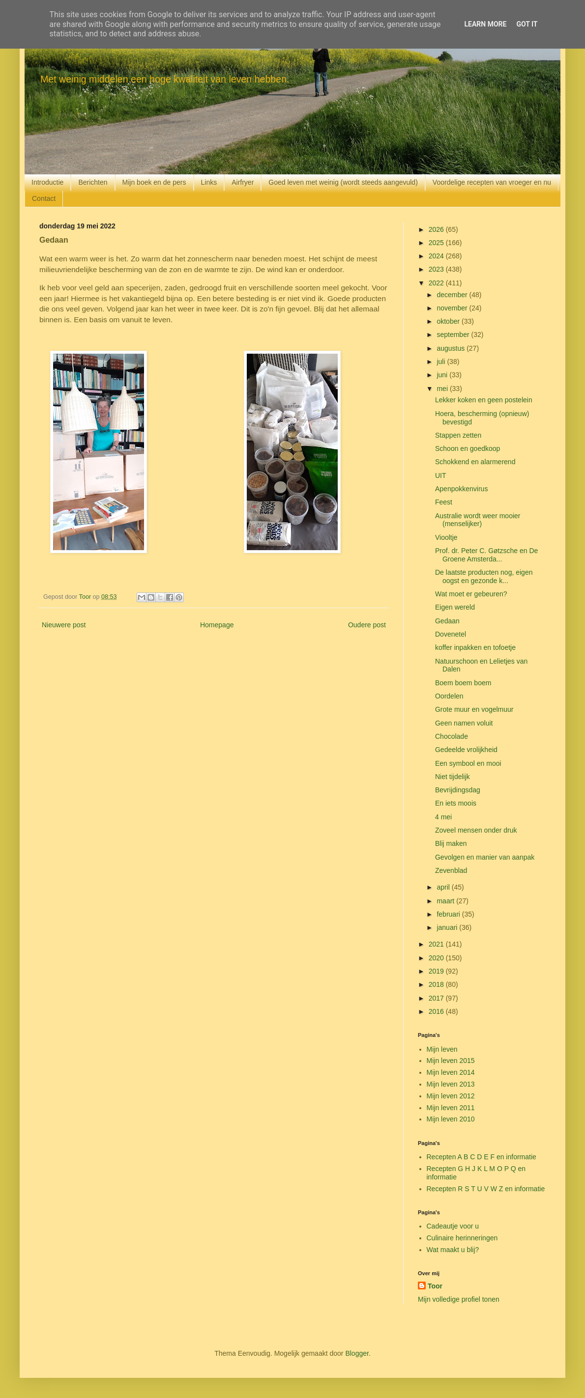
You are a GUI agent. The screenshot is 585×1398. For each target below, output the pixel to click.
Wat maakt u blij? (453, 1250)
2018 (437, 984)
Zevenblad (451, 870)
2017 (437, 998)
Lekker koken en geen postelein (483, 400)
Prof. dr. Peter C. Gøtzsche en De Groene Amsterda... (486, 555)
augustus (452, 348)
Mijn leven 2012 (451, 1096)
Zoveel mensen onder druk (476, 830)
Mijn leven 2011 (451, 1108)
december (453, 295)
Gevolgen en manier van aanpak (484, 857)
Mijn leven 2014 (451, 1072)
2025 (437, 243)
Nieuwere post (64, 625)
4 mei (443, 817)
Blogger (356, 1353)
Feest (443, 502)
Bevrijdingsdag (457, 790)
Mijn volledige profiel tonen (458, 1299)
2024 (437, 256)
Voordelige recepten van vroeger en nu (492, 182)
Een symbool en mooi (468, 763)
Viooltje (446, 537)
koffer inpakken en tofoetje (475, 647)
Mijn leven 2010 (451, 1119)
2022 (437, 283)
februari (449, 914)
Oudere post (367, 625)
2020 (437, 958)
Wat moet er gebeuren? (471, 594)
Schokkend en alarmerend (475, 462)
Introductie (47, 182)
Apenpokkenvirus (461, 489)
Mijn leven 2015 (451, 1060)
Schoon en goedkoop (467, 448)
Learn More (485, 24)
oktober (449, 321)
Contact (44, 198)
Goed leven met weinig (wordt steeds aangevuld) (343, 182)
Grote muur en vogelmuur (474, 709)
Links (209, 182)
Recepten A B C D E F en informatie (481, 1157)
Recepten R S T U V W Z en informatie (486, 1189)
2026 (437, 229)
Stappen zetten (458, 435)
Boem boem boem (463, 683)
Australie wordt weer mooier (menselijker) (478, 520)
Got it (526, 24)
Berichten (92, 182)
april (444, 887)
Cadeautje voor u (453, 1226)
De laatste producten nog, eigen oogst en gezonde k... (483, 576)
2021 (437, 944)
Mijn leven (442, 1049)
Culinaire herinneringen (462, 1238)
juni (443, 375)
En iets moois (455, 803)
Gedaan (447, 621)
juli (442, 361)
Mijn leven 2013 (451, 1084)
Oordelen (449, 696)
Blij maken (451, 843)
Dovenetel (450, 634)
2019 (437, 971)
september (454, 334)
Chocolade (451, 736)
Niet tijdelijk (452, 777)
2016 (437, 1011)
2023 (437, 269)
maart (446, 901)
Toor (435, 1286)
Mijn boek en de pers (154, 182)
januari (448, 927)
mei (443, 388)
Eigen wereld (455, 607)
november (453, 308)
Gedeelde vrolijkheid (466, 750)
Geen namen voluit (464, 723)
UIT (440, 475)
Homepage (217, 625)
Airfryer (243, 182)
